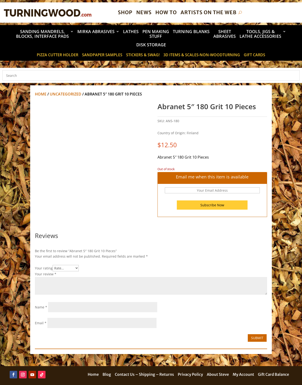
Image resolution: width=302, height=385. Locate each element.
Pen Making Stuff (155, 34)
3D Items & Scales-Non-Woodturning (201, 55)
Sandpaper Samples (102, 55)
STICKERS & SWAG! (143, 55)
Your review (45, 274)
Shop (125, 12)
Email (40, 323)
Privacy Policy (190, 375)
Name (41, 307)
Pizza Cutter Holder (57, 55)
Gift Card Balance (273, 375)
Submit (257, 338)
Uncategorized (65, 94)
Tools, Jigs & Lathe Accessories (260, 34)
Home (40, 94)
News (144, 12)
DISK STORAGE (151, 45)
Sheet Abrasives (224, 34)
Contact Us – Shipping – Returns (144, 375)
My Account (243, 375)
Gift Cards (254, 55)
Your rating (44, 268)
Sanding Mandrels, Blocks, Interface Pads (42, 34)
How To (166, 12)
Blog (107, 375)
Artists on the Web (208, 12)
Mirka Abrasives (96, 31)
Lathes (131, 31)
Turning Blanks (191, 31)
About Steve (218, 375)
